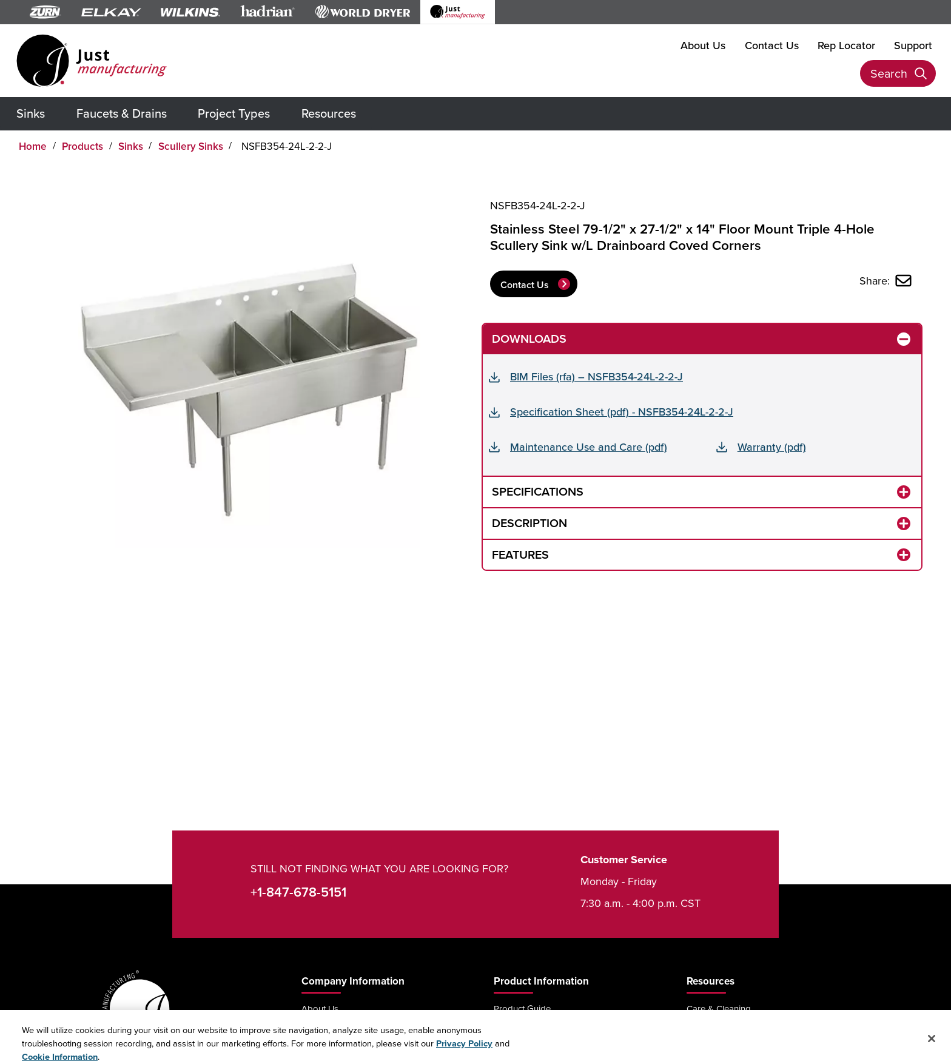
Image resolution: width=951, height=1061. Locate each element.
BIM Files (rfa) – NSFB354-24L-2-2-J (596, 376)
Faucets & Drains (121, 113)
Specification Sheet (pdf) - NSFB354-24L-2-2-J (621, 411)
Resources (328, 113)
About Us (702, 45)
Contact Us (772, 45)
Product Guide (522, 1008)
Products (82, 146)
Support (913, 45)
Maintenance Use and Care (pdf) (588, 446)
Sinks (30, 113)
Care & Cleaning (719, 1008)
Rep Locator (846, 45)
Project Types (234, 113)
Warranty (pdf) (772, 446)
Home (33, 146)
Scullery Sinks (190, 146)
